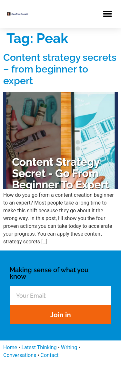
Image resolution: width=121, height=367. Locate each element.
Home (10, 347)
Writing (69, 347)
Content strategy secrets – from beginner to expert (59, 69)
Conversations (19, 355)
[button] (107, 13)
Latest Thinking (38, 347)
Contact (50, 355)
